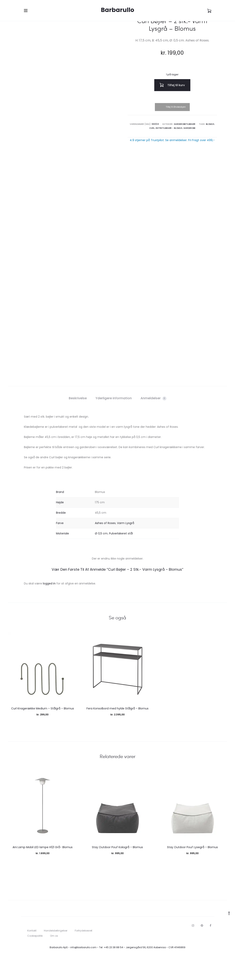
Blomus (210, 124)
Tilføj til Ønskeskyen (176, 106)
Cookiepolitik (35, 935)
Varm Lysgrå (125, 523)
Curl (152, 128)
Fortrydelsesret (83, 930)
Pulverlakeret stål (121, 533)
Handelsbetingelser (55, 930)
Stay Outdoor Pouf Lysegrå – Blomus (192, 847)
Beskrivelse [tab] (78, 398)
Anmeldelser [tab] (153, 398)
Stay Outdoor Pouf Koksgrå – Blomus (117, 847)
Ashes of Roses (105, 523)
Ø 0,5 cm (101, 533)
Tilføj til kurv (172, 85)
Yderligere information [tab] (113, 398)
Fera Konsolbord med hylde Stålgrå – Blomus (117, 708)
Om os (54, 935)
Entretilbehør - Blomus (169, 128)
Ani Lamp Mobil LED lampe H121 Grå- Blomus (43, 847)
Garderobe (189, 128)
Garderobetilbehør (184, 124)
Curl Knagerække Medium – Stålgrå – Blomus (42, 708)
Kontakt (31, 930)
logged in (49, 583)
